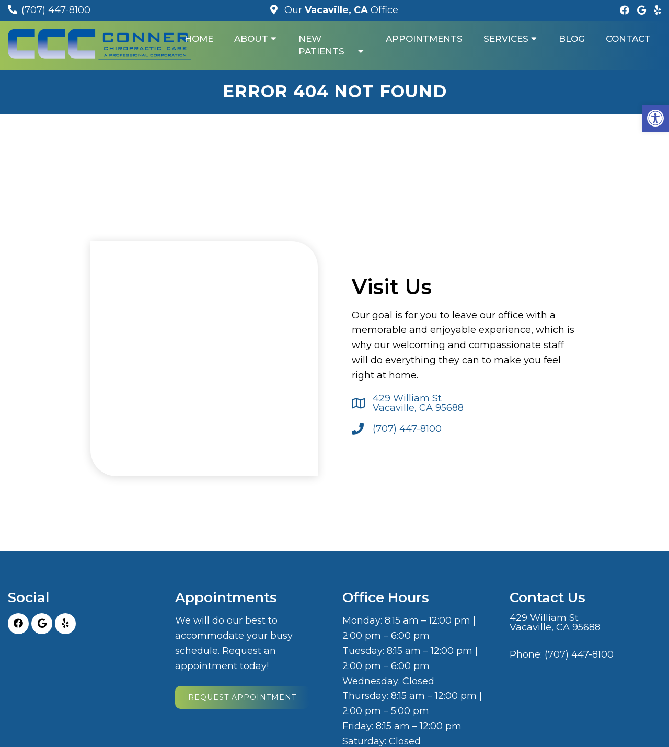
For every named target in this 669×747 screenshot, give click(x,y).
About (251, 38)
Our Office (340, 10)
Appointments (424, 38)
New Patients (321, 44)
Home (198, 38)
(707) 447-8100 (55, 10)
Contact (628, 38)
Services (505, 38)
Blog (572, 38)
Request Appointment (242, 697)
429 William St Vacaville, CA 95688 (418, 403)
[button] (655, 118)
